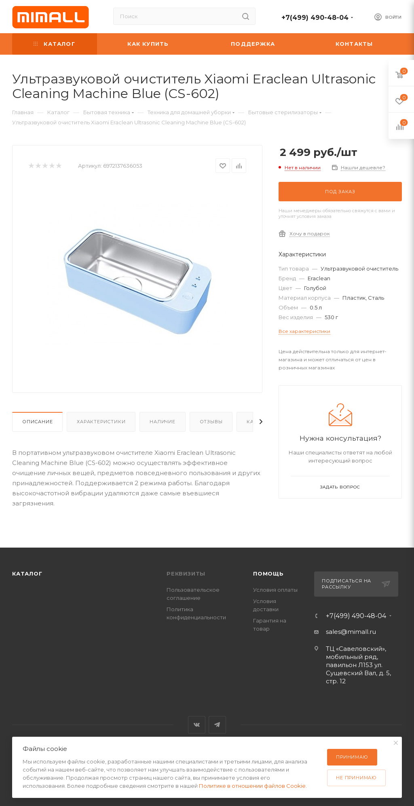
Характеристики (101, 421)
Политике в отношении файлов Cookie (252, 786)
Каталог (27, 573)
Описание (37, 421)
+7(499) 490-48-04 (315, 17)
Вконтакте (196, 725)
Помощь (268, 573)
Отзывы (211, 421)
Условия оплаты (275, 589)
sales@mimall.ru (351, 631)
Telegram (217, 725)
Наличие (162, 421)
